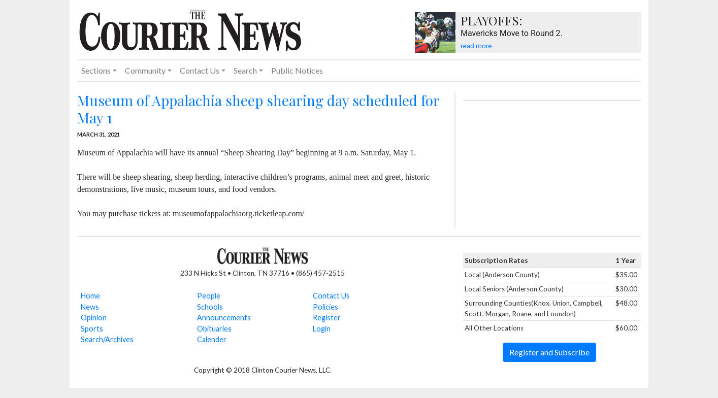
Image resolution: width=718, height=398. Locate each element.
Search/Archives (107, 339)
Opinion (94, 317)
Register (327, 317)
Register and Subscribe (549, 352)
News (90, 307)
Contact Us (331, 295)
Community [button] (145, 70)
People (208, 295)
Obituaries (214, 328)
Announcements (224, 317)
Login (322, 328)
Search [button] (245, 70)
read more (476, 46)
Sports (92, 328)
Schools (210, 307)
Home (90, 295)
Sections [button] (96, 70)
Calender (211, 339)
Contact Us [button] (199, 70)
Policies (325, 307)
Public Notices (297, 70)
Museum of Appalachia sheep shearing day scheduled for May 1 (258, 109)
